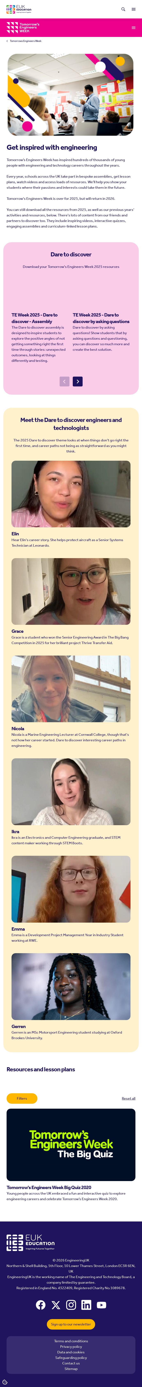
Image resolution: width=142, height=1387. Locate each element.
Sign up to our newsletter (71, 1324)
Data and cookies (71, 1352)
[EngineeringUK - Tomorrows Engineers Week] (23, 27)
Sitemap (71, 1368)
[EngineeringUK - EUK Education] (19, 9)
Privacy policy (71, 1346)
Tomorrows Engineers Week (25, 41)
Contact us (71, 1363)
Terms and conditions (71, 1341)
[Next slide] (78, 393)
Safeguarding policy (71, 1357)
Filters (22, 1098)
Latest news (60, 9)
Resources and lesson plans (69, 27)
